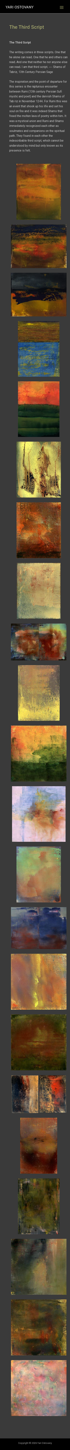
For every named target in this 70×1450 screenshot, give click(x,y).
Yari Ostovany (20, 7)
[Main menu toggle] (61, 7)
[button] (38, 192)
